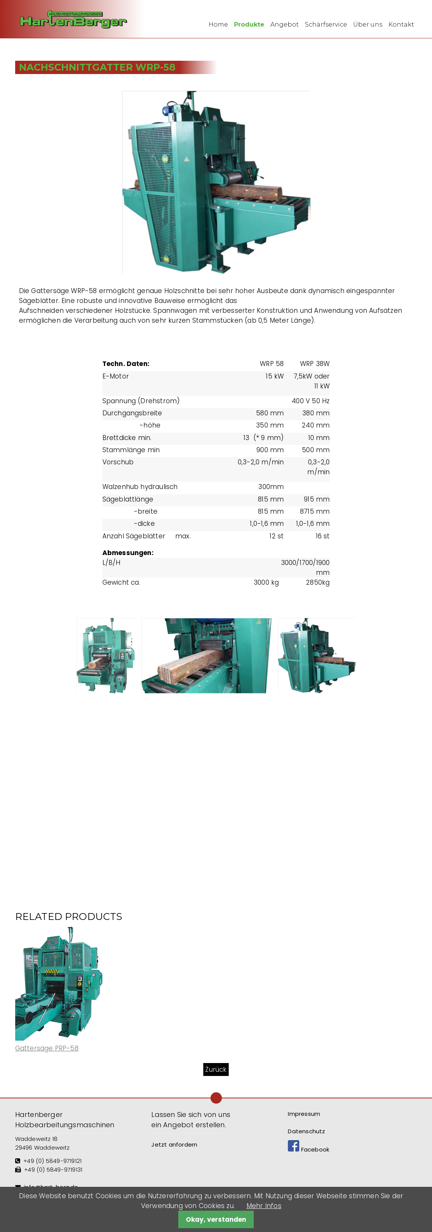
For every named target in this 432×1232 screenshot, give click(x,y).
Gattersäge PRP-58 (47, 1048)
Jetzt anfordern (174, 1144)
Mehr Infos (264, 1205)
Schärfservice (326, 24)
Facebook (308, 1149)
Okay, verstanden (216, 1219)
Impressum (304, 1114)
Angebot (284, 24)
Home (218, 24)
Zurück (215, 1069)
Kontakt (401, 24)
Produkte (249, 24)
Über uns (367, 24)
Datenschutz (306, 1131)
